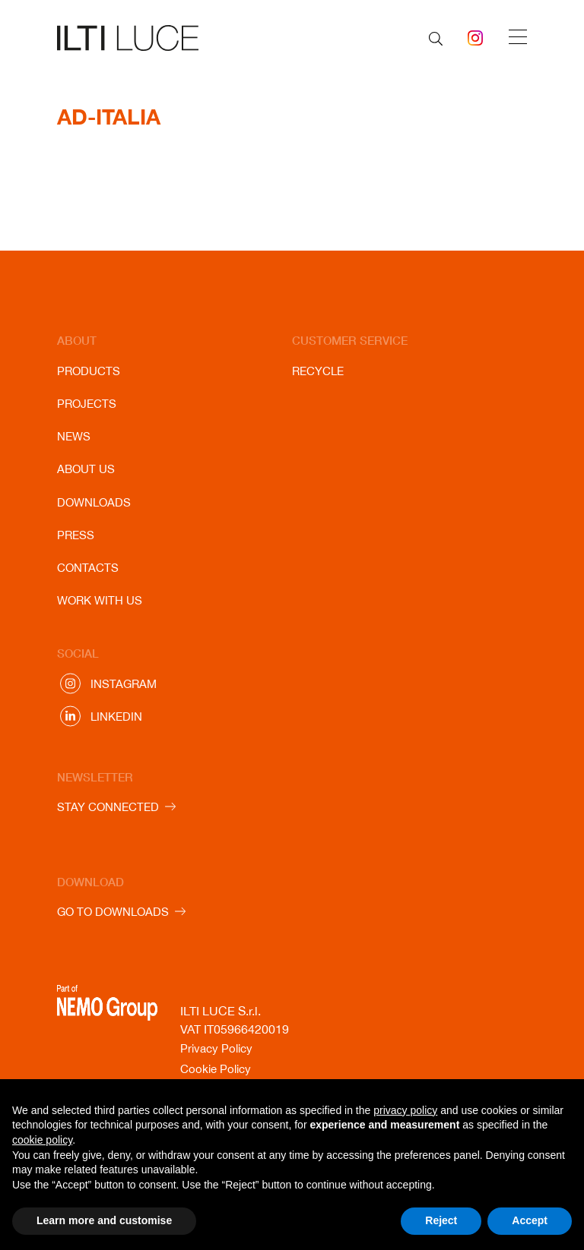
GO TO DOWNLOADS (113, 911)
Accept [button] (530, 1220)
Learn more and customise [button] (104, 1220)
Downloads (94, 502)
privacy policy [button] (405, 1110)
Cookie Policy (215, 1068)
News (73, 436)
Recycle (318, 371)
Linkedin (116, 716)
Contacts (88, 567)
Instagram (123, 683)
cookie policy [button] (42, 1140)
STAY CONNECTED (108, 806)
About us (86, 468)
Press (75, 535)
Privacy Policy (216, 1048)
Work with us (99, 600)
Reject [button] (441, 1220)
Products (88, 371)
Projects (86, 403)
